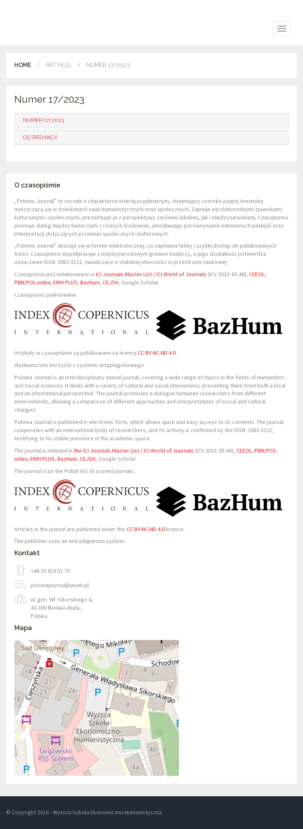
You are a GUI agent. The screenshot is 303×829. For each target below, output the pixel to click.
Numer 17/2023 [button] (43, 120)
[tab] (151, 120)
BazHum (90, 282)
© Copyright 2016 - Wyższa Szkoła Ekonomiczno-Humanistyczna (84, 812)
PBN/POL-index (32, 282)
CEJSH (110, 282)
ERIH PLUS (65, 282)
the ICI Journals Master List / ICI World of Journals (134, 450)
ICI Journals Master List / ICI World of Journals (151, 274)
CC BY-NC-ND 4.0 (157, 352)
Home (22, 65)
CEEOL (257, 274)
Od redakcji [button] (40, 137)
